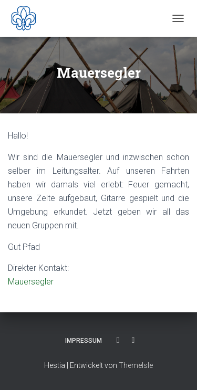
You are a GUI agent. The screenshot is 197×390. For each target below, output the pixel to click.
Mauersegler (31, 282)
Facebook (118, 340)
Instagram (133, 340)
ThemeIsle (136, 365)
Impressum (83, 340)
